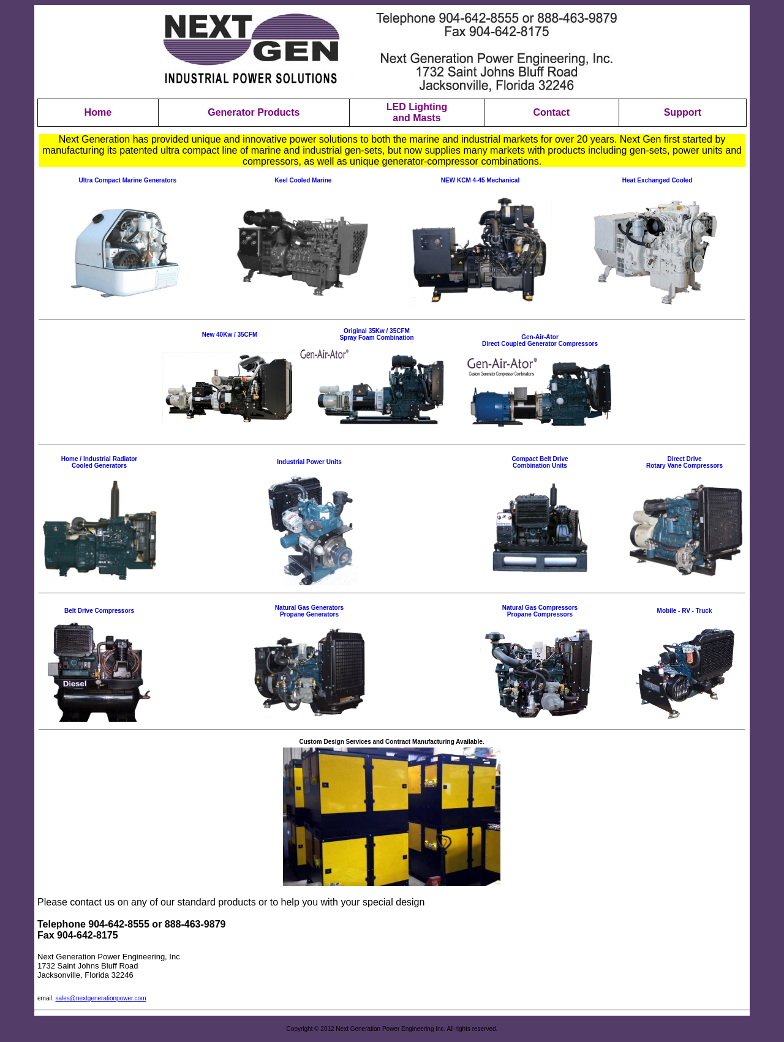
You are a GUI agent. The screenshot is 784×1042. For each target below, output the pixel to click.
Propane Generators (309, 614)
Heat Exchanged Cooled (657, 180)
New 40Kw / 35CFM (230, 334)
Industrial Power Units (309, 462)
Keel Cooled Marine (303, 180)
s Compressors (555, 607)
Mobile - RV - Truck (684, 610)
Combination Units (540, 465)
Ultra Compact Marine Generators (128, 180)
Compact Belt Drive (539, 458)
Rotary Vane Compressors (684, 465)
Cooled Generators (99, 465)
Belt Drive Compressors (99, 610)
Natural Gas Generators (309, 607)
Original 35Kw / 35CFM (377, 331)
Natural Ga (517, 607)
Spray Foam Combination (376, 337)
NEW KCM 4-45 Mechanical (480, 180)
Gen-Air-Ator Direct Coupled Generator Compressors (540, 340)
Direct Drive (684, 458)
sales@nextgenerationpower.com (100, 998)
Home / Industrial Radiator (99, 458)
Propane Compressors (540, 614)
